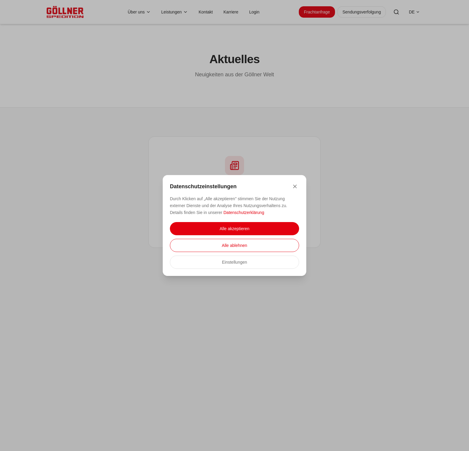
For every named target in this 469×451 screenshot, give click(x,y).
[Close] (295, 186)
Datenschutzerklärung (243, 212)
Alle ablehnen (234, 245)
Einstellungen (234, 262)
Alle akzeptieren (234, 228)
